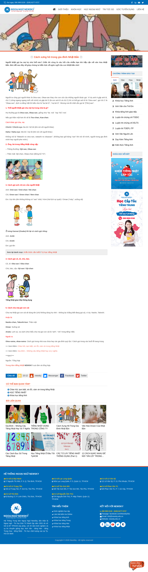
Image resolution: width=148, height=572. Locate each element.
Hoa (130, 80)
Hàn (122, 80)
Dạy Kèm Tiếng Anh (124, 139)
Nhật (138, 80)
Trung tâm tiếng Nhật (15, 365)
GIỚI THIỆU (63, 9)
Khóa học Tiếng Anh (124, 101)
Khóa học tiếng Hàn (61, 523)
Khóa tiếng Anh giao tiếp (126, 112)
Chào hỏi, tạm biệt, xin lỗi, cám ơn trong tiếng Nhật (38, 346)
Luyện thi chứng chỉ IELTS (127, 123)
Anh (115, 80)
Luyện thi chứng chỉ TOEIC (127, 117)
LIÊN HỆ (140, 9)
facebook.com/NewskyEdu (120, 514)
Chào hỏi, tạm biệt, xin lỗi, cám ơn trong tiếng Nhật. (32, 389)
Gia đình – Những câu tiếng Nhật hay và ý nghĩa (37, 351)
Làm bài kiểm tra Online (63, 514)
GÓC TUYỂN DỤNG (125, 9)
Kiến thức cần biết (32, 252)
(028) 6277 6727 (33, 2)
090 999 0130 (20, 2)
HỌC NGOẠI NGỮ (92, 9)
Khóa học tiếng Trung (62, 520)
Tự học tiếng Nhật (49, 252)
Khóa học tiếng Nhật (62, 526)
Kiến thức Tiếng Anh (124, 145)
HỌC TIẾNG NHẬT (18, 392)
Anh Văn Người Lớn (124, 134)
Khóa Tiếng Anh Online (125, 95)
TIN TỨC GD (108, 9)
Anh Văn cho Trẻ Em (124, 106)
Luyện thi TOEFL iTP (124, 128)
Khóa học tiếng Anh (18, 395)
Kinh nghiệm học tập (62, 511)
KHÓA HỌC (76, 9)
